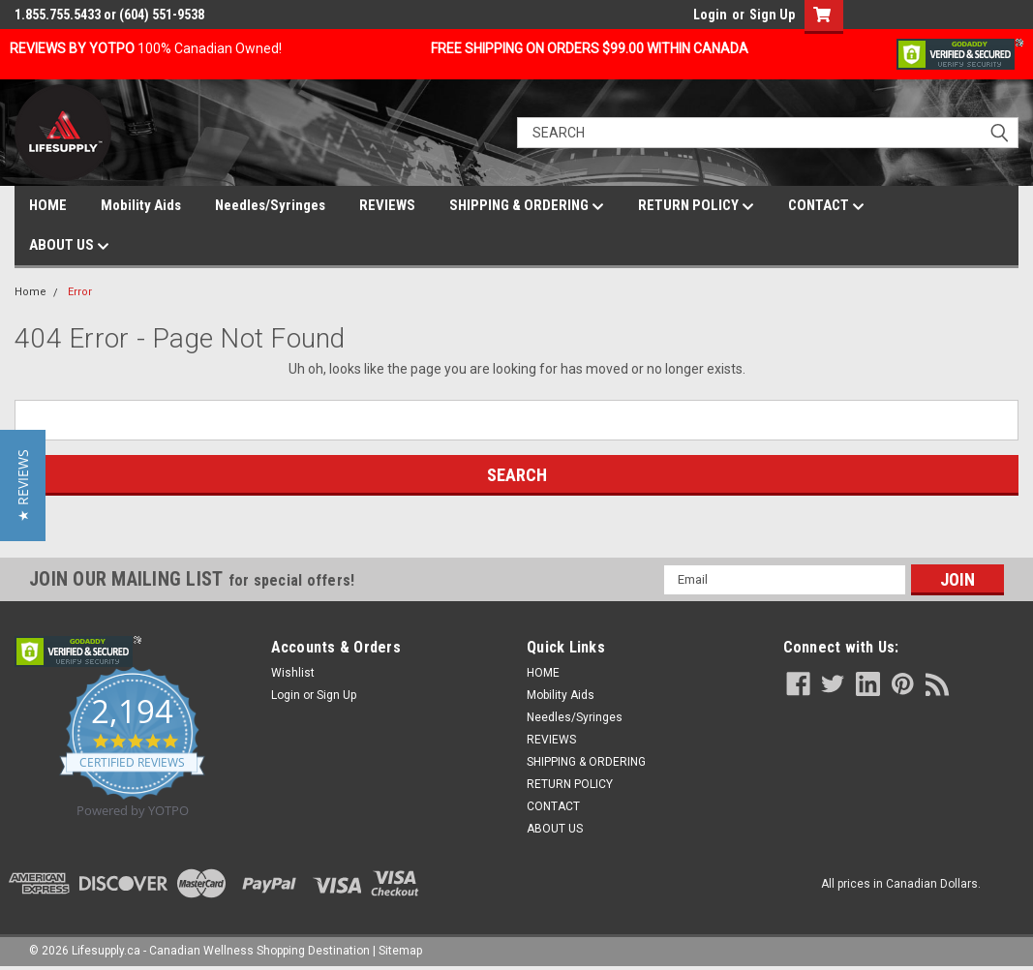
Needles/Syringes (270, 205)
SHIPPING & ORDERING (526, 206)
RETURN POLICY (696, 206)
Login (710, 14)
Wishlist (293, 673)
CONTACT (826, 206)
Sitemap (400, 950)
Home (30, 292)
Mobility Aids (141, 205)
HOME (48, 205)
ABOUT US (69, 246)
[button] (23, 485)
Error (80, 292)
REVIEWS (387, 205)
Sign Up (772, 14)
